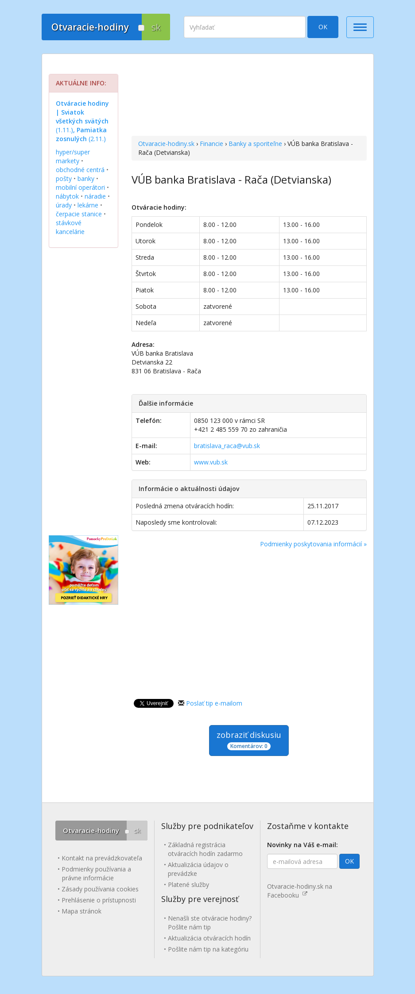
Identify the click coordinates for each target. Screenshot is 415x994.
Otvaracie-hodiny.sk (166, 143)
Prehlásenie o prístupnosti (99, 900)
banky (86, 178)
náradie (95, 196)
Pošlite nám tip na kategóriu (208, 949)
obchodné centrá (80, 169)
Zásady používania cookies (100, 889)
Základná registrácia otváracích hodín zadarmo (205, 849)
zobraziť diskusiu (249, 739)
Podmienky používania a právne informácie (96, 873)
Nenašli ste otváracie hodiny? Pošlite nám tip (210, 922)
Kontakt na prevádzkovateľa (102, 858)
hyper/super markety (73, 156)
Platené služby (188, 884)
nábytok (67, 196)
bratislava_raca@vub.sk (227, 445)
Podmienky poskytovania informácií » (313, 544)
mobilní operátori (80, 187)
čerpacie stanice (79, 214)
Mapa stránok (81, 911)
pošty (64, 178)
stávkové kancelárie (70, 227)
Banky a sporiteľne (255, 143)
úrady (64, 205)
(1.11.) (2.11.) (82, 121)
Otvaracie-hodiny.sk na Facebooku (299, 890)
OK (322, 27)
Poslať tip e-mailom (214, 703)
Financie (211, 143)
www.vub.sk (211, 462)
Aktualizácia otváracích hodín (209, 938)
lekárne (88, 205)
